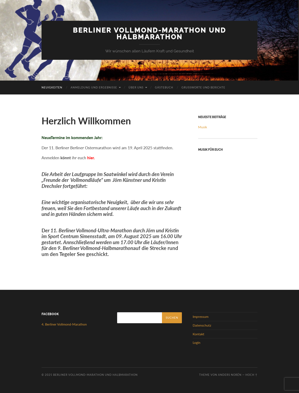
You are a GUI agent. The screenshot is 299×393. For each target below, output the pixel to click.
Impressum (200, 316)
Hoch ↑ (251, 374)
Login (196, 342)
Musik (202, 127)
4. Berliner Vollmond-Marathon (64, 324)
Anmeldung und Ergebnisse (94, 87)
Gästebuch (164, 87)
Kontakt (198, 334)
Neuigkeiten (52, 87)
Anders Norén (229, 374)
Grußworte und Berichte (203, 87)
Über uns (136, 87)
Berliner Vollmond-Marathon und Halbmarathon (149, 33)
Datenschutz (202, 325)
